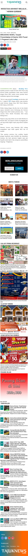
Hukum (4, 32)
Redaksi (3, 546)
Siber (7, 546)
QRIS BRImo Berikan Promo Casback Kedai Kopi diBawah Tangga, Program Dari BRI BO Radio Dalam (6, 238)
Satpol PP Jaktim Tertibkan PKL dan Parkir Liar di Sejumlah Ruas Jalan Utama (21, 209)
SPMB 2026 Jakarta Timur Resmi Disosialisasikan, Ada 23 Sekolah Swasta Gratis (6, 210)
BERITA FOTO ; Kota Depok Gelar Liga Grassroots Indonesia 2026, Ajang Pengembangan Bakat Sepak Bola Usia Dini (13, 484)
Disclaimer (13, 546)
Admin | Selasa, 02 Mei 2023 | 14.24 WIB (8, 41)
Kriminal (8, 32)
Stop (9, 48)
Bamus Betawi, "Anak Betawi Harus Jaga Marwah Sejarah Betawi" (18, 407)
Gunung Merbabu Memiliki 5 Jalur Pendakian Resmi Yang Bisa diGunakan (18, 431)
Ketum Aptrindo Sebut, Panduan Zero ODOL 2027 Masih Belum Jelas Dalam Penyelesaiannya (17, 509)
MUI (10, 101)
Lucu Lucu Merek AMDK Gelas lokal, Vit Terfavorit (18, 519)
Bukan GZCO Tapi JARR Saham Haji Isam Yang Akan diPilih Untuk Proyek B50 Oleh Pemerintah (18, 444)
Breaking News (23, 88)
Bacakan (4, 48)
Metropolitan (13, 32)
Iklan (18, 546)
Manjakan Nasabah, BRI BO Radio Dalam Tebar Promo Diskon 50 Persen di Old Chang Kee (21, 224)
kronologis (15, 99)
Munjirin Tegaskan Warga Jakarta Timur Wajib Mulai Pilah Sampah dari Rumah (6, 223)
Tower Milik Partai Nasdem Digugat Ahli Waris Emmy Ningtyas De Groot (18, 496)
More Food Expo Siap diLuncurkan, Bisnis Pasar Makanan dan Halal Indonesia (18, 470)
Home (1, 32)
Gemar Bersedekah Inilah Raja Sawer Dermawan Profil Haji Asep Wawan (18, 419)
